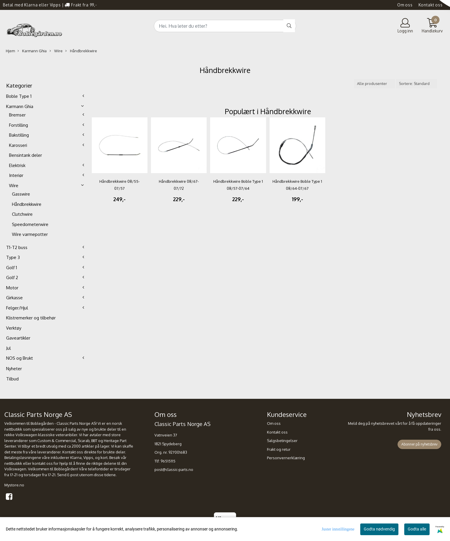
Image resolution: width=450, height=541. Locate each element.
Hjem (10, 50)
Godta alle (417, 529)
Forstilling (18, 125)
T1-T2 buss (16, 247)
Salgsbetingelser (282, 440)
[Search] (225, 26)
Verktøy (13, 328)
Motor (12, 287)
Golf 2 (12, 277)
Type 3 (13, 257)
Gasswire (21, 194)
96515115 (168, 461)
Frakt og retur (279, 449)
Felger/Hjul (17, 308)
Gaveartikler (18, 338)
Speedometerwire (30, 224)
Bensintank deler (25, 155)
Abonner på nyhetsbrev (419, 444)
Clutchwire (22, 214)
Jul (8, 348)
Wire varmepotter (30, 234)
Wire (56, 50)
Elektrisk (17, 165)
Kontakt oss (431, 4)
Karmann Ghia (32, 50)
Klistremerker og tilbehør (31, 318)
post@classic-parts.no (173, 469)
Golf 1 (11, 267)
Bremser (17, 115)
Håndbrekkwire (81, 50)
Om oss (405, 4)
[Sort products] (416, 83)
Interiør (16, 175)
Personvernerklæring (286, 457)
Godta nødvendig (379, 529)
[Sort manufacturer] (374, 83)
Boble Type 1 (18, 96)
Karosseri (18, 145)
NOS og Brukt (19, 358)
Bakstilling (19, 135)
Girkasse (14, 297)
